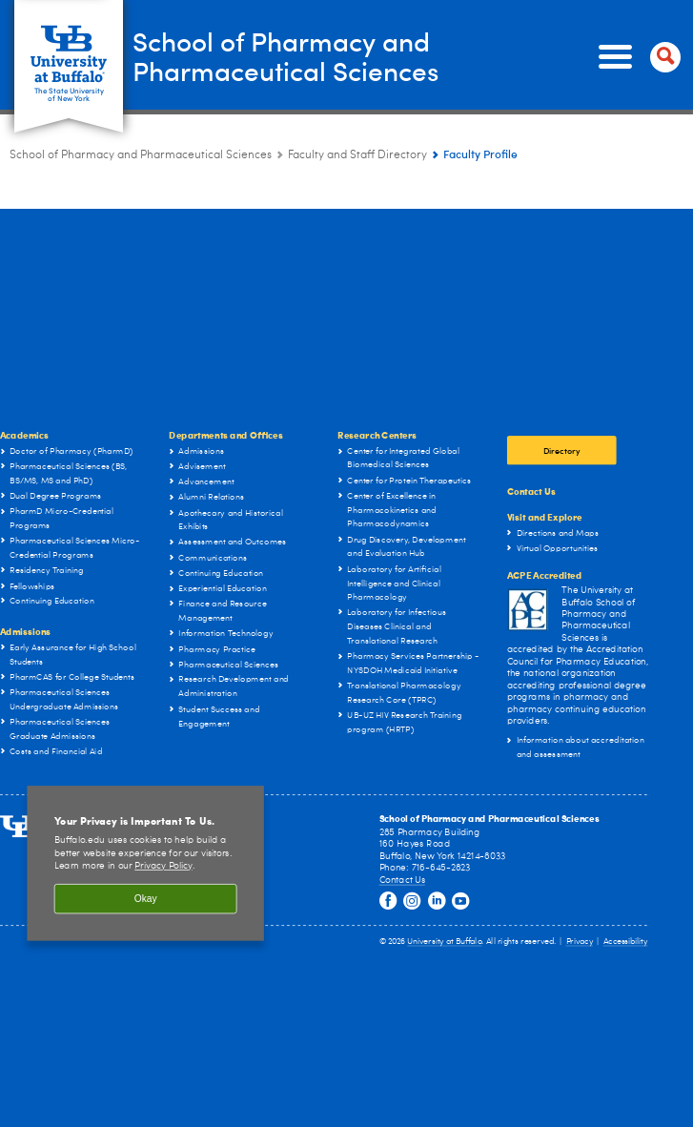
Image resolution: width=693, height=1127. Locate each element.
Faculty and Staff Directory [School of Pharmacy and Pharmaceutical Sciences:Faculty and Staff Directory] (357, 155)
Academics (24, 434)
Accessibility (625, 941)
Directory (562, 450)
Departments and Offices (225, 434)
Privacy (579, 941)
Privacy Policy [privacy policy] (163, 867)
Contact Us (531, 490)
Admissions (25, 631)
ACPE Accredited (544, 575)
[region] (145, 863)
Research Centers (377, 434)
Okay (145, 898)
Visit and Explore (544, 516)
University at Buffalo (444, 941)
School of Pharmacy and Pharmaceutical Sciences (302, 56)
